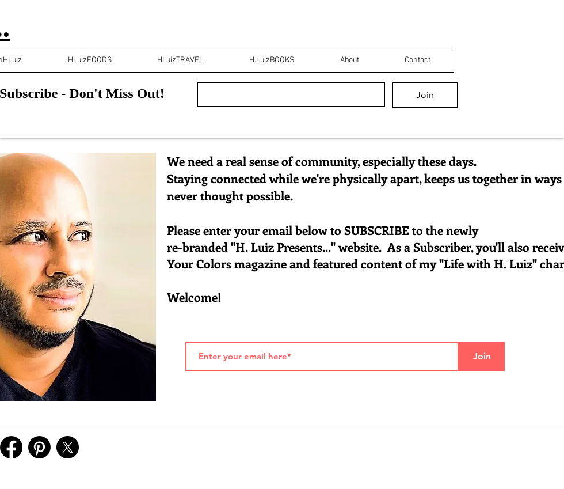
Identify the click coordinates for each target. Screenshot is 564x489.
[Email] (287, 94)
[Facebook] (11, 447)
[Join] (482, 356)
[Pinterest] (39, 447)
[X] (67, 447)
